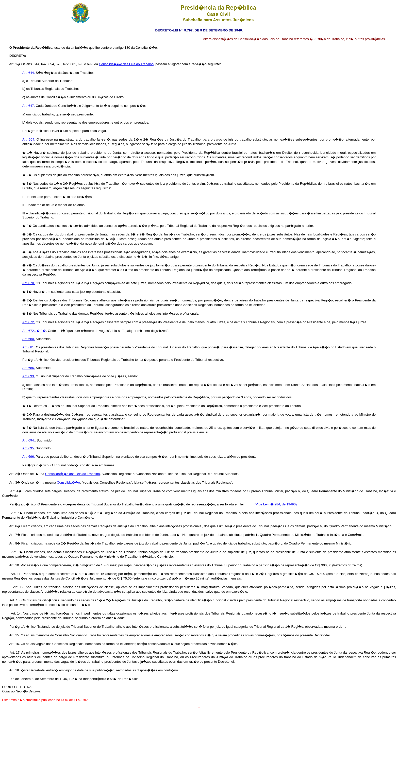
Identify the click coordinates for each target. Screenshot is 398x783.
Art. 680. (28, 339)
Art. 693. (28, 376)
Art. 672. (28, 322)
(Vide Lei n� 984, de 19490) (276, 504)
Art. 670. (28, 283)
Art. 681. (28, 347)
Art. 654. (28, 139)
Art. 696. (28, 456)
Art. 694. (28, 440)
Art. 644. (28, 73)
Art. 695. (28, 448)
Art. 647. (28, 106)
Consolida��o (68, 482)
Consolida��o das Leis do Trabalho (126, 64)
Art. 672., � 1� (34, 331)
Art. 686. (28, 368)
